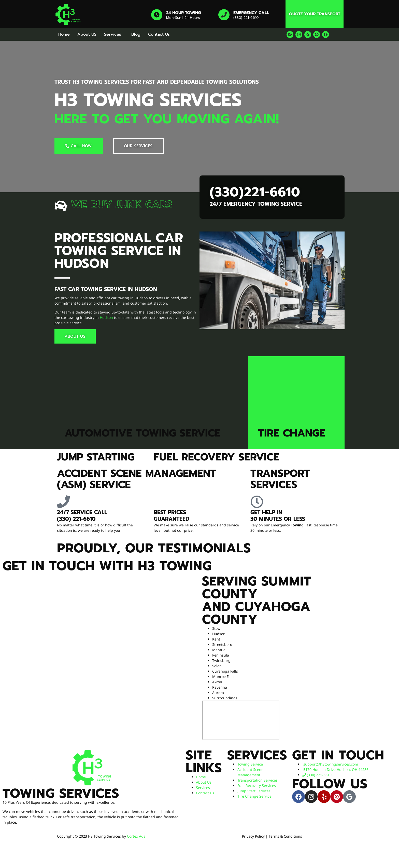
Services (112, 34)
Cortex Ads (136, 836)
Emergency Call (251, 13)
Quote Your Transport (314, 14)
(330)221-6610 (255, 192)
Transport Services (280, 479)
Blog (135, 34)
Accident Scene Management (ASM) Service (136, 479)
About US (86, 34)
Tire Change (291, 433)
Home (64, 34)
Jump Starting (96, 457)
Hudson (106, 317)
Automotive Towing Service (143, 433)
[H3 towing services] (240, 720)
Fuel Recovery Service (216, 457)
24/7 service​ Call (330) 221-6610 (82, 515)
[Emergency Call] (224, 14)
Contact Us (159, 34)
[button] (113, 34)
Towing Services (61, 793)
